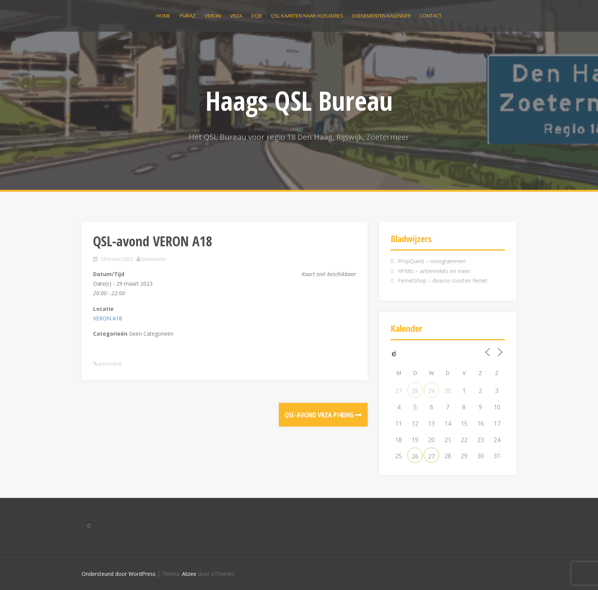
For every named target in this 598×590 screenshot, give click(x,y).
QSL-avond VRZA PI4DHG (323, 414)
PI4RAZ (188, 15)
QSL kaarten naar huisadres (307, 15)
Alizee (189, 573)
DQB (256, 15)
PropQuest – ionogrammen (432, 261)
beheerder (154, 258)
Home (163, 15)
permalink (110, 363)
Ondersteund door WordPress (119, 573)
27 (431, 456)
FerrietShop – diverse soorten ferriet (442, 280)
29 (431, 391)
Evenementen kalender (381, 15)
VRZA (236, 15)
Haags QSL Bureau (299, 100)
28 (415, 391)
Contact (431, 15)
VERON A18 (107, 318)
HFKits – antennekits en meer (434, 271)
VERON (213, 15)
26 (415, 456)
